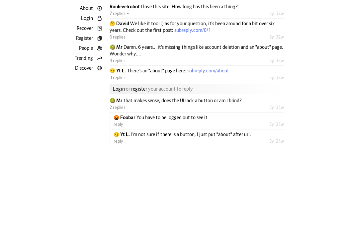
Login (119, 89)
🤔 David (120, 23)
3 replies (118, 77)
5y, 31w (276, 107)
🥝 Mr (117, 47)
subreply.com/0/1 (192, 30)
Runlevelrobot (125, 6)
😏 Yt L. (118, 70)
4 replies (118, 60)
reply (118, 124)
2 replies (118, 107)
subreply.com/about (208, 70)
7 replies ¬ (119, 13)
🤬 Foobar (125, 117)
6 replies (118, 37)
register (139, 89)
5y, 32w (276, 13)
